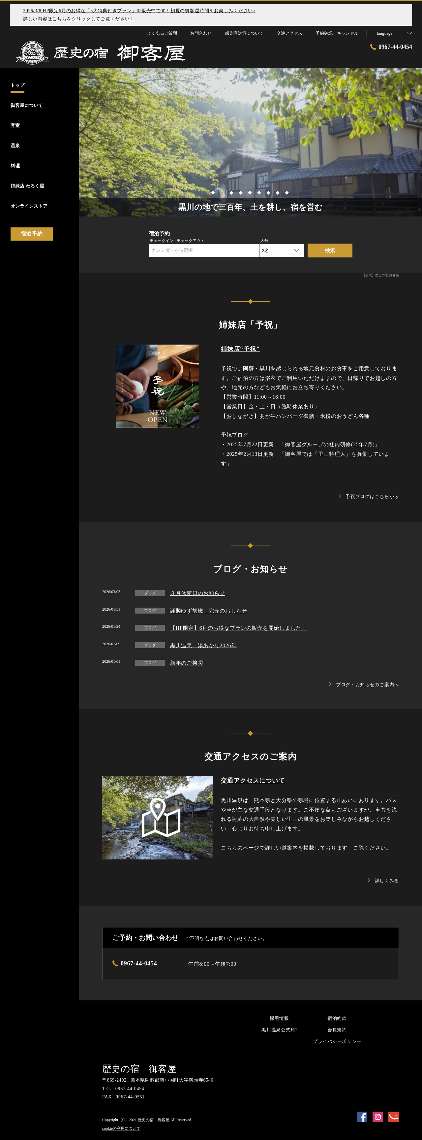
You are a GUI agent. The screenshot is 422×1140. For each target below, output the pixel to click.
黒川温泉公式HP (279, 1029)
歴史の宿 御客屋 (139, 1069)
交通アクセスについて (253, 780)
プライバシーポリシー (337, 1041)
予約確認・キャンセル (337, 33)
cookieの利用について (121, 1128)
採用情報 (279, 1018)
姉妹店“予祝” (240, 349)
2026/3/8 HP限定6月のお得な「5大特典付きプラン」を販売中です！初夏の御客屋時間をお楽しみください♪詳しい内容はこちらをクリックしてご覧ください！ (139, 14)
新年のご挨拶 (186, 663)
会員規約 (337, 1029)
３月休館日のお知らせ (197, 593)
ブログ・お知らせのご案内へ (364, 684)
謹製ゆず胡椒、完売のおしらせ (208, 611)
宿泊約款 (337, 1018)
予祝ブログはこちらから (369, 496)
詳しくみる (383, 880)
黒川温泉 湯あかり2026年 (203, 645)
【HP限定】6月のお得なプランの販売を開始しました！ (238, 628)
